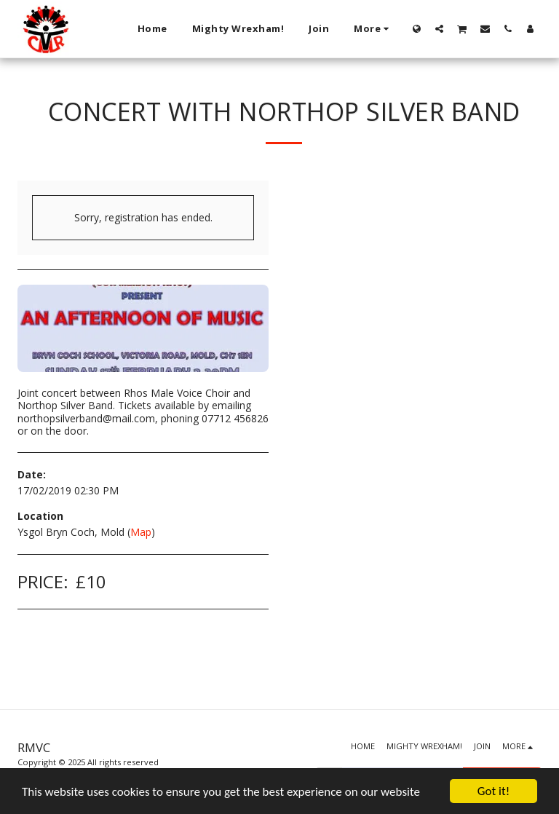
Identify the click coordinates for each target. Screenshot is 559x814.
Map (140, 532)
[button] (439, 28)
